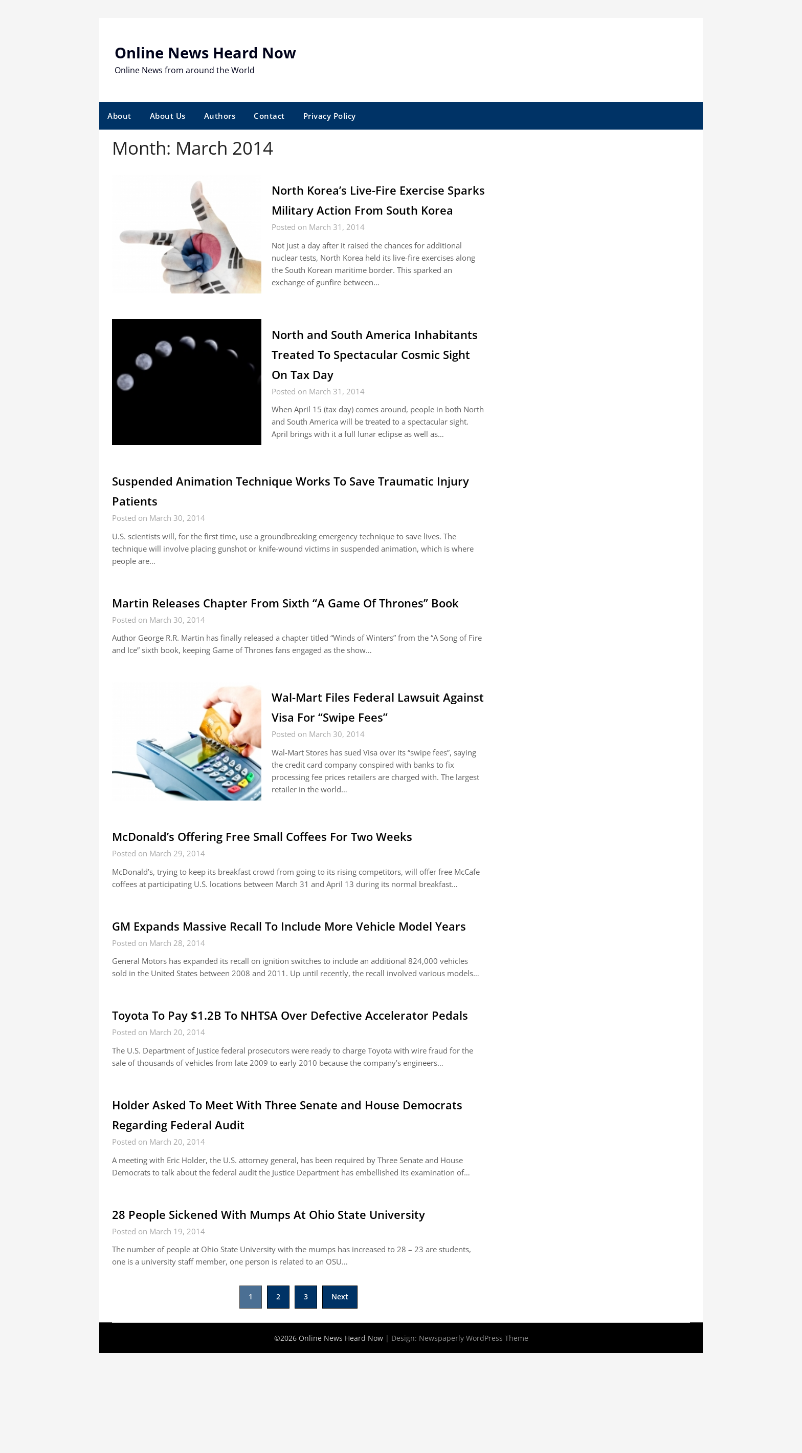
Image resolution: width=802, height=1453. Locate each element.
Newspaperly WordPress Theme (473, 1438)
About (119, 116)
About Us (168, 116)
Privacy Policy (329, 116)
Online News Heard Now (209, 52)
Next (339, 1396)
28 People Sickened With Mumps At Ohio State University (295, 1313)
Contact (269, 116)
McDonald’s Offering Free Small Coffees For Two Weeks (288, 896)
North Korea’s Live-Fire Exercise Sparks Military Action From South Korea (373, 209)
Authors (220, 116)
